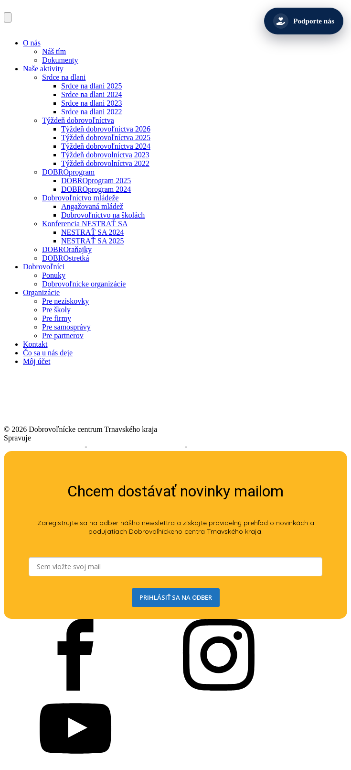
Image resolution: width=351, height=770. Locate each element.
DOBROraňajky (67, 249)
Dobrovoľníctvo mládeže (80, 198)
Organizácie (41, 292)
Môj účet (36, 361)
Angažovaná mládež (92, 206)
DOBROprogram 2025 (96, 180)
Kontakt (35, 344)
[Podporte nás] (303, 21)
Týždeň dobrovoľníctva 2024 (105, 146)
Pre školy (56, 310)
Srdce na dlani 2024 (91, 94)
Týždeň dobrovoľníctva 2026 (105, 129)
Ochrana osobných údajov (229, 446)
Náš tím (54, 51)
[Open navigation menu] (7, 17)
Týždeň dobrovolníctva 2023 (105, 155)
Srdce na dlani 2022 (91, 112)
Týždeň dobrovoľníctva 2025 (105, 137)
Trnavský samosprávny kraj (75, 438)
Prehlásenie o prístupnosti (43, 446)
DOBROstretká (65, 258)
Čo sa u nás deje (48, 353)
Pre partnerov (63, 335)
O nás (32, 43)
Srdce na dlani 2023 (91, 103)
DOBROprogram (68, 172)
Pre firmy (56, 318)
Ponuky (53, 275)
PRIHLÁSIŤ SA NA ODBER (175, 597)
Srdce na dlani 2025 (91, 86)
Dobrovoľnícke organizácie (84, 284)
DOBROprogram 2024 (96, 189)
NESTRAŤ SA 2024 (92, 232)
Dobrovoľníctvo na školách (103, 215)
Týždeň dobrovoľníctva (78, 120)
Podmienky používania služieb (136, 446)
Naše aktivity (43, 69)
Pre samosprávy (66, 327)
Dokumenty (60, 60)
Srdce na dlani (64, 77)
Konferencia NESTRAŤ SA (85, 224)
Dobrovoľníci (43, 267)
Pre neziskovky (65, 301)
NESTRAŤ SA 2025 (92, 241)
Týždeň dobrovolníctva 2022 (105, 163)
